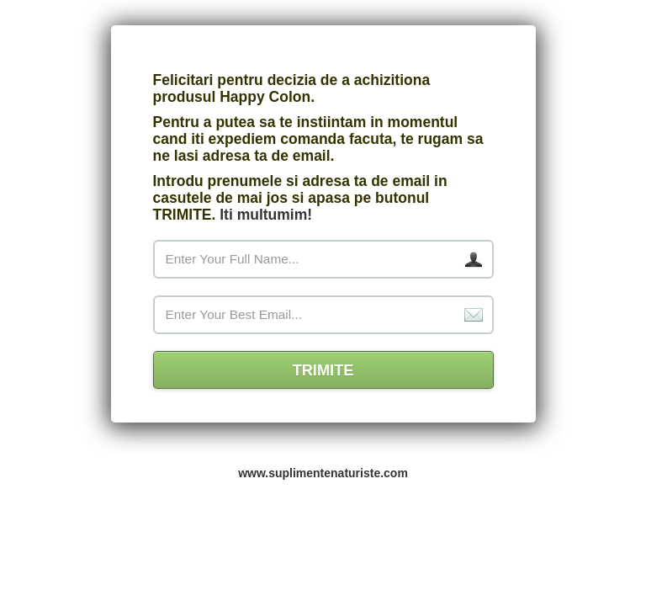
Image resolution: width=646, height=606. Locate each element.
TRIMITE (323, 370)
